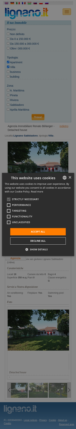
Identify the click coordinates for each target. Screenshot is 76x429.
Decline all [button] (38, 240)
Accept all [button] (38, 231)
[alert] (38, 214)
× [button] (69, 177)
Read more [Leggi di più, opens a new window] (37, 191)
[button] (38, 249)
